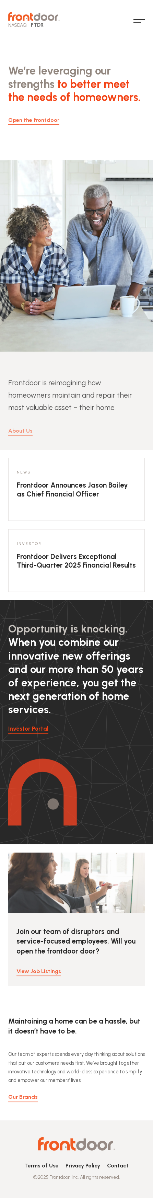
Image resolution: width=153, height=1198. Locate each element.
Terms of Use (41, 1165)
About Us (20, 437)
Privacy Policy (83, 1165)
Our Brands (23, 1101)
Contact (118, 1165)
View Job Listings (38, 975)
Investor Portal (28, 728)
